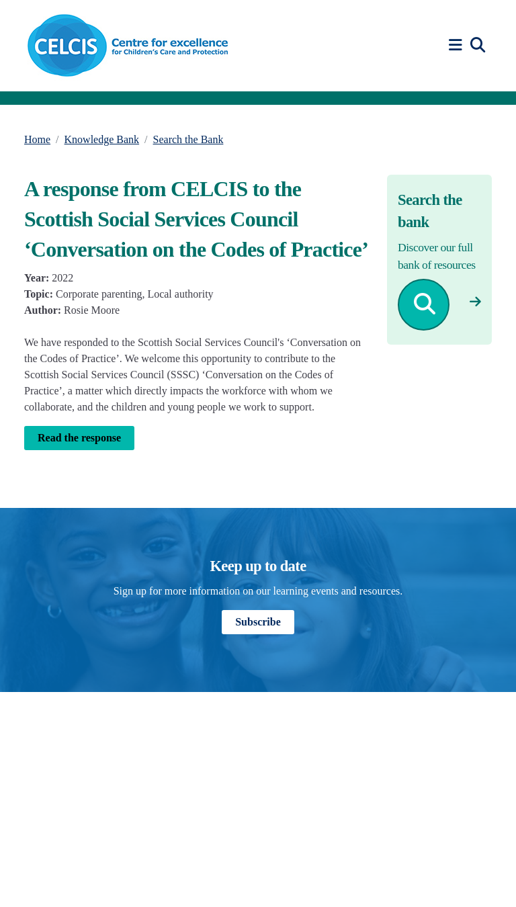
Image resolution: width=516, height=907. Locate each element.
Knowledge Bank (102, 139)
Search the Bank (188, 139)
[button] (457, 45)
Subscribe (258, 622)
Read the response (79, 437)
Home (37, 139)
